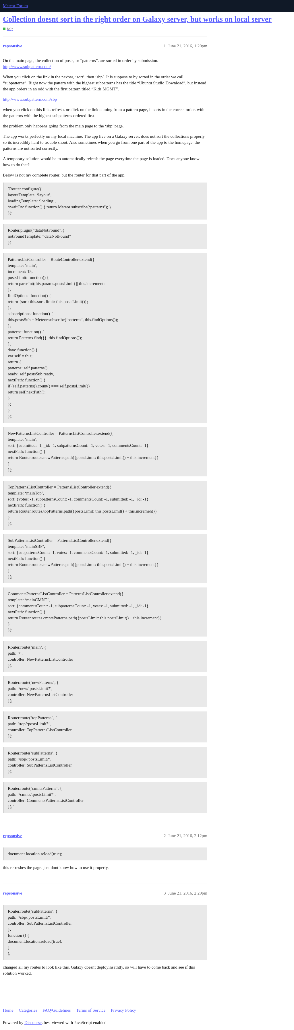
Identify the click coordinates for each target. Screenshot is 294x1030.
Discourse (33, 1022)
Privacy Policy (123, 1010)
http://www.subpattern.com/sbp (30, 99)
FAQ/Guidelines (56, 1010)
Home (8, 1010)
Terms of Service (90, 1010)
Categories (28, 1010)
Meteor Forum (15, 5)
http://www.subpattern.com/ (27, 66)
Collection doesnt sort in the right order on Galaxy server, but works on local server (137, 19)
